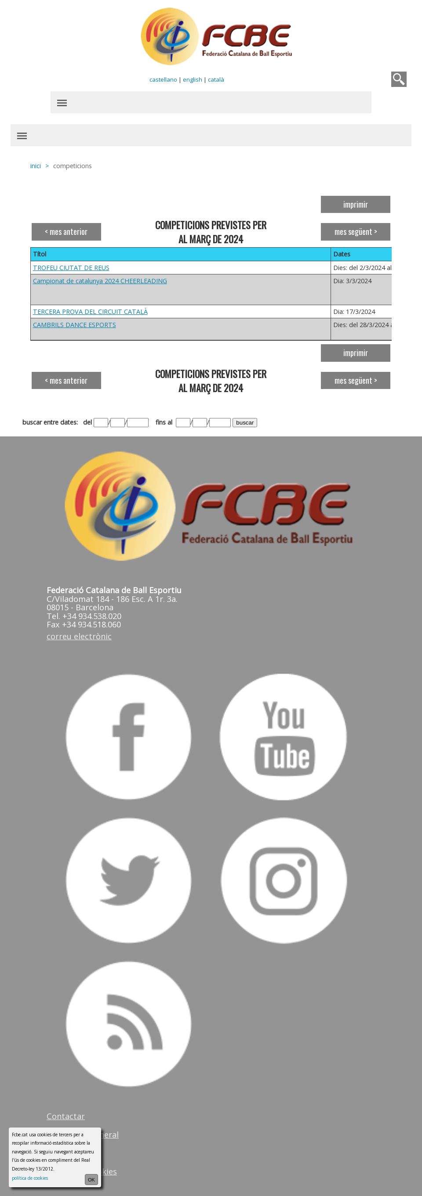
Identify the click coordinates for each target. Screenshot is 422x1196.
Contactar (66, 1116)
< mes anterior (66, 231)
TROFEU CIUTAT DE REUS (71, 267)
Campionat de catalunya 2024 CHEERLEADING (100, 281)
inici (35, 166)
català (216, 79)
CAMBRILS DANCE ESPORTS (74, 325)
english (192, 79)
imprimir (355, 204)
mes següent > (356, 231)
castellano (163, 79)
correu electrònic (79, 636)
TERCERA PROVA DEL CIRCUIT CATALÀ (90, 311)
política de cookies (30, 1178)
